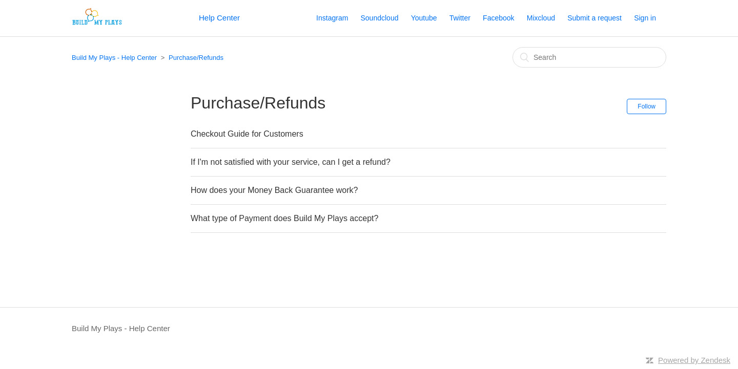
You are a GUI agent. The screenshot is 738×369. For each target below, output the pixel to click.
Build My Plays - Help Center (114, 57)
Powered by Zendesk (694, 360)
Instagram (332, 18)
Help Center (219, 17)
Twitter (459, 18)
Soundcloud (380, 18)
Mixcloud (541, 18)
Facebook (498, 18)
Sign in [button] (645, 18)
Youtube (424, 18)
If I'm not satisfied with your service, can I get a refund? (291, 162)
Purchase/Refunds (196, 57)
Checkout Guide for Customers (247, 133)
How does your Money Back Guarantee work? (274, 190)
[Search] (589, 57)
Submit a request (594, 18)
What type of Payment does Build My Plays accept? (284, 218)
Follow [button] (646, 106)
